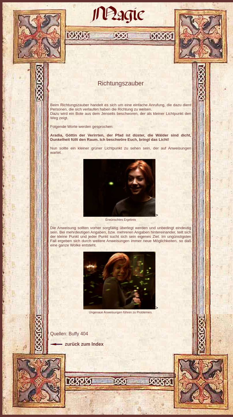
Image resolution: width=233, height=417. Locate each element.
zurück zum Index (77, 344)
